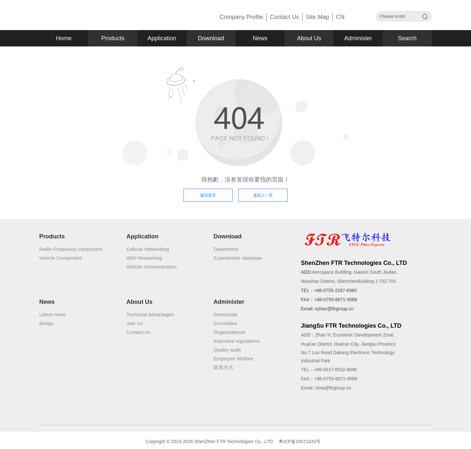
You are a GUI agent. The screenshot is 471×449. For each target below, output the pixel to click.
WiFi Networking (144, 258)
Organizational (229, 332)
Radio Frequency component (70, 249)
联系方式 (223, 367)
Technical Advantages (150, 314)
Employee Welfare (233, 358)
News (260, 38)
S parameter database (238, 258)
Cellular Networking (147, 249)
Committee (225, 323)
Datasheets (226, 249)
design (46, 323)
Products (112, 38)
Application (162, 38)
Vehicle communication (151, 266)
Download (211, 38)
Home (64, 38)
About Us (309, 38)
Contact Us (138, 332)
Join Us (134, 323)
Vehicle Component (60, 258)
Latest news (52, 314)
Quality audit (227, 350)
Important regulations (237, 341)
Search (407, 38)
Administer (358, 38)
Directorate (225, 314)
